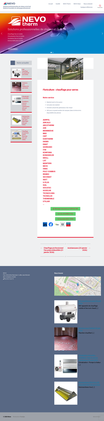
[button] (1, 33)
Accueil (50, 4)
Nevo (9, 416)
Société (58, 4)
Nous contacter (88, 4)
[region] (52, 33)
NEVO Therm (67, 4)
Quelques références (86, 7)
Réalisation (19, 416)
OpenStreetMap (92, 295)
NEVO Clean (77, 4)
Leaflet (88, 295)
